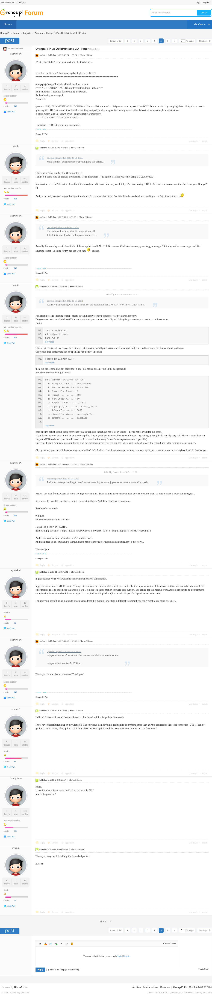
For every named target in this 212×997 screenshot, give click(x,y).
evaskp (15, 848)
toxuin (16, 146)
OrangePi (4, 33)
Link (56, 943)
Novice (7, 612)
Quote (61, 943)
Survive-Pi (18, 48)
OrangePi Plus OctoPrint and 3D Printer (66, 33)
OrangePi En (180, 987)
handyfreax (16, 778)
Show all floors (86, 55)
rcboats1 (15, 709)
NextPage (203, 41)
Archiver (136, 987)
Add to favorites (7, 2)
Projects (27, 33)
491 (25, 179)
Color (45, 943)
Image (50, 943)
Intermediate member (13, 188)
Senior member (10, 96)
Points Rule (203, 969)
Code (66, 943)
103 (25, 811)
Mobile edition (150, 987)
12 (25, 603)
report (204, 141)
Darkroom (165, 987)
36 (25, 741)
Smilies (72, 943)
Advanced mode (169, 943)
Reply (42, 141)
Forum (8, 24)
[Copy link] (94, 49)
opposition (69, 141)
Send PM (10, 111)
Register (206, 2)
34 (16, 179)
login (199, 2)
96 (16, 86)
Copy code (49, 342)
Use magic (193, 141)
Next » (106, 921)
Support (55, 141)
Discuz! (18, 987)
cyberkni (16, 570)
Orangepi (22, 2)
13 (25, 880)
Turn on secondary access (211, 2)
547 (25, 86)
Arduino (38, 33)
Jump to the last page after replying (62, 969)
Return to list (115, 41)
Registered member (12, 820)
